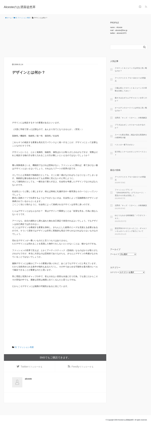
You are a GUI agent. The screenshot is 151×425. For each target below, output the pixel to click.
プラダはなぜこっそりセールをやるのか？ (130, 126)
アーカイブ (114, 254)
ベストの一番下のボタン (124, 145)
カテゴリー (114, 272)
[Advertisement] (55, 39)
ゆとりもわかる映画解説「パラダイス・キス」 (131, 216)
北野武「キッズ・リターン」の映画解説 (131, 118)
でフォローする (31, 366)
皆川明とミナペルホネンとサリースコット (131, 153)
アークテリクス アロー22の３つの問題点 (130, 79)
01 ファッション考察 (24, 347)
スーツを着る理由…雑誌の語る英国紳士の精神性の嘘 (131, 136)
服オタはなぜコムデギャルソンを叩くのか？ (131, 99)
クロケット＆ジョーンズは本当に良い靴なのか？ (131, 69)
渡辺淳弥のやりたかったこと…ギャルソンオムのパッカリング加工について (131, 229)
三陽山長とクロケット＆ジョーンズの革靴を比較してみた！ (131, 89)
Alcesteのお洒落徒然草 (20, 7)
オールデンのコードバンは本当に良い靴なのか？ (131, 109)
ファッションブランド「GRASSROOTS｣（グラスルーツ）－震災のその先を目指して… (130, 192)
